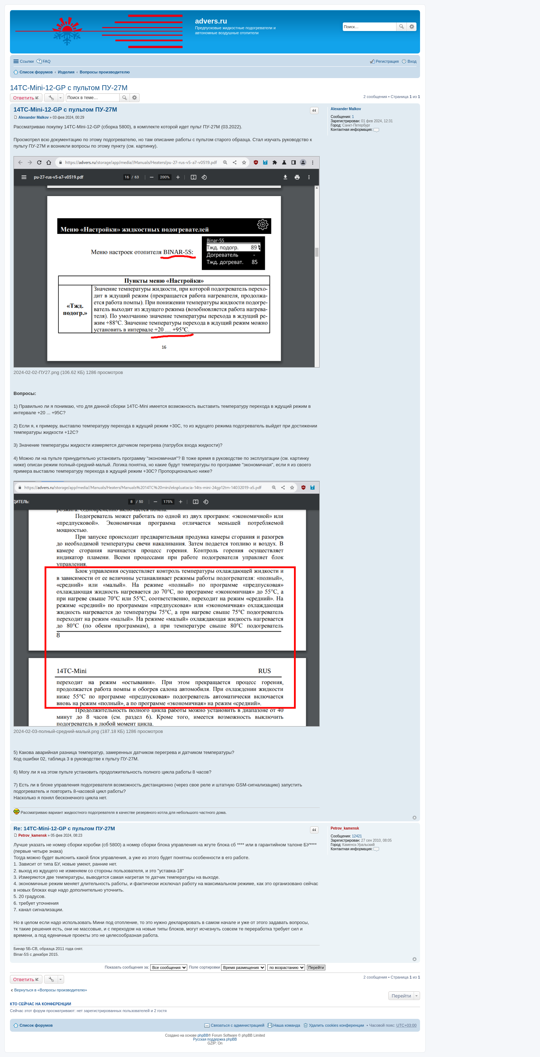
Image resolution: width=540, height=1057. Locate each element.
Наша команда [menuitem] (286, 1025)
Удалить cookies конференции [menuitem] (336, 1025)
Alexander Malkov (346, 109)
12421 (357, 836)
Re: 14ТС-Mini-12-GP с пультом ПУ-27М (64, 828)
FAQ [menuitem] (47, 61)
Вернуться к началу (414, 818)
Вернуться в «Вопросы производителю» (50, 990)
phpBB (203, 1035)
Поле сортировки (227, 967)
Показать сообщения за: (146, 967)
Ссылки (27, 61)
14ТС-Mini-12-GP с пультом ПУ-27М (68, 88)
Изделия (66, 72)
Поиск (401, 26)
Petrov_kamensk (345, 828)
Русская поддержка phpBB (215, 1039)
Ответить (23, 97)
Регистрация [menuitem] (387, 61)
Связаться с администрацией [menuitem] (237, 1025)
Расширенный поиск (411, 26)
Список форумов (36, 72)
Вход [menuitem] (412, 61)
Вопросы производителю (105, 72)
